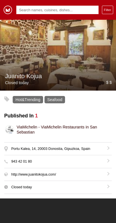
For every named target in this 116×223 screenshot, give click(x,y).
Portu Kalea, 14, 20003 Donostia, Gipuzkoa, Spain (50, 149)
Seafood (55, 99)
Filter (107, 10)
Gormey (8, 10)
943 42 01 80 (21, 161)
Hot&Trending (27, 99)
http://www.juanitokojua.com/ (33, 174)
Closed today (21, 187)
